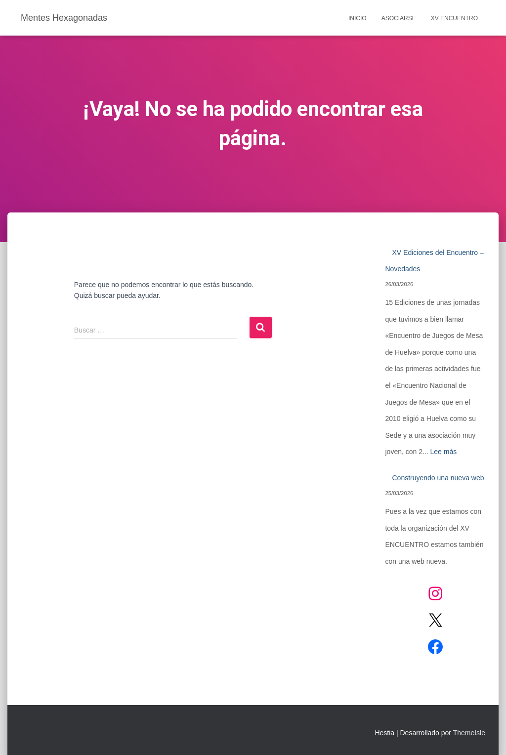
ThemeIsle (469, 733)
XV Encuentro (454, 18)
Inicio (357, 18)
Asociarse (398, 18)
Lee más (443, 452)
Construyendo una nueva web (438, 478)
